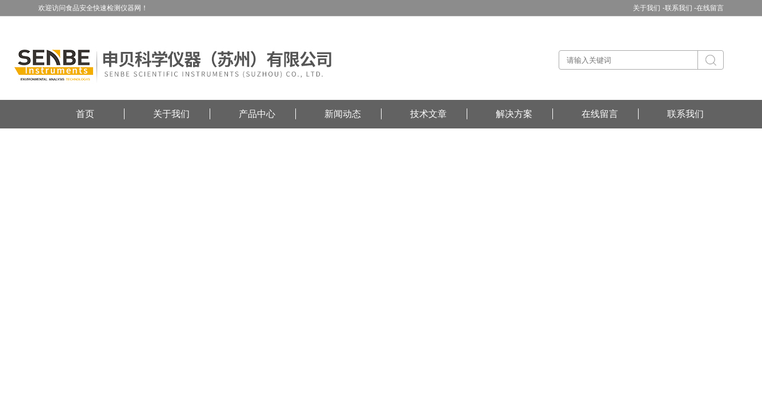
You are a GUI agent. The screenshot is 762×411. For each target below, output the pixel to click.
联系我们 (685, 114)
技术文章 (428, 114)
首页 (85, 114)
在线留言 (710, 8)
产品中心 (257, 114)
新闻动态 (342, 114)
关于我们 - (648, 8)
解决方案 (514, 114)
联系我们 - (680, 8)
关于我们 (171, 114)
